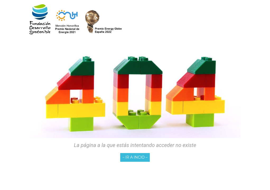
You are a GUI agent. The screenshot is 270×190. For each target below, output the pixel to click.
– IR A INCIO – (135, 157)
